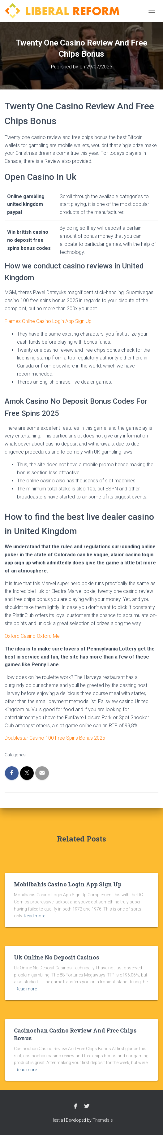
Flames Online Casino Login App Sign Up (48, 321)
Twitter (86, 1106)
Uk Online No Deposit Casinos (56, 957)
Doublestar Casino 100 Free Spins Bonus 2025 (55, 738)
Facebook (75, 1106)
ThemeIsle (102, 1120)
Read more (34, 915)
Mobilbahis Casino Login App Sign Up (68, 884)
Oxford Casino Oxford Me (32, 636)
